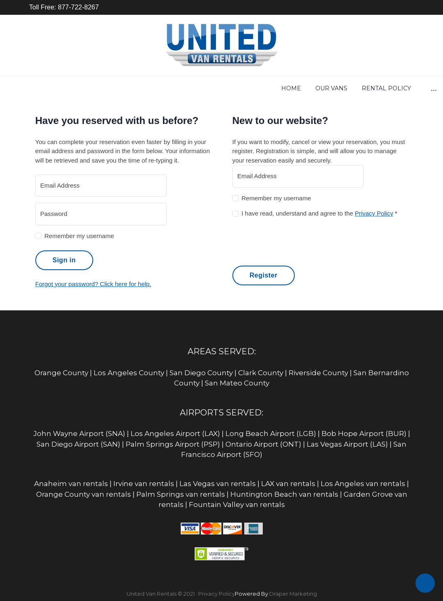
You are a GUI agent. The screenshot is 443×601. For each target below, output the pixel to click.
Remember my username (79, 235)
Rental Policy (166, 88)
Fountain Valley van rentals (237, 504)
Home (71, 88)
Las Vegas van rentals (217, 483)
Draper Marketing (293, 593)
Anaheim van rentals (71, 483)
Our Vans (112, 88)
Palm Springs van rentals (180, 494)
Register (264, 275)
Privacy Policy (374, 213)
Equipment (290, 88)
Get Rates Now (231, 88)
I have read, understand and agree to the (319, 213)
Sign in (64, 260)
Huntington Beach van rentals (284, 494)
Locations (393, 88)
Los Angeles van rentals (363, 483)
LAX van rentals (288, 483)
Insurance (342, 88)
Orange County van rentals (83, 494)
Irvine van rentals (143, 483)
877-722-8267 (77, 7)
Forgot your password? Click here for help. (93, 283)
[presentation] (294, 241)
